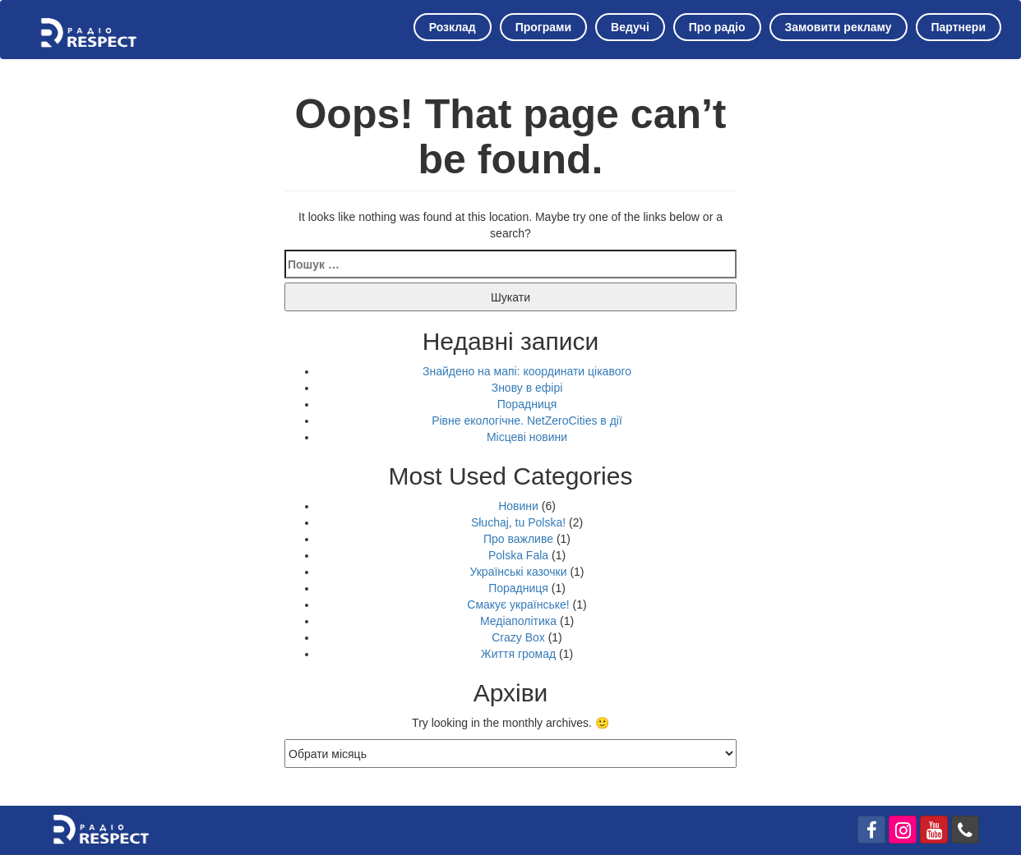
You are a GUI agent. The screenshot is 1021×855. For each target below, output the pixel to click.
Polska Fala (518, 555)
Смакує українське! (518, 604)
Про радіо (717, 27)
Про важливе (518, 538)
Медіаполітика (518, 620)
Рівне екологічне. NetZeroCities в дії (527, 420)
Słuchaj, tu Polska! (518, 522)
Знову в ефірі (527, 387)
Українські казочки (517, 571)
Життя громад (518, 653)
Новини (518, 506)
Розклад (452, 27)
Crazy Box (518, 637)
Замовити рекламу (838, 27)
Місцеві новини (527, 437)
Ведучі (630, 27)
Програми (543, 27)
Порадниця (527, 404)
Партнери (958, 27)
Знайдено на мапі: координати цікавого (527, 371)
